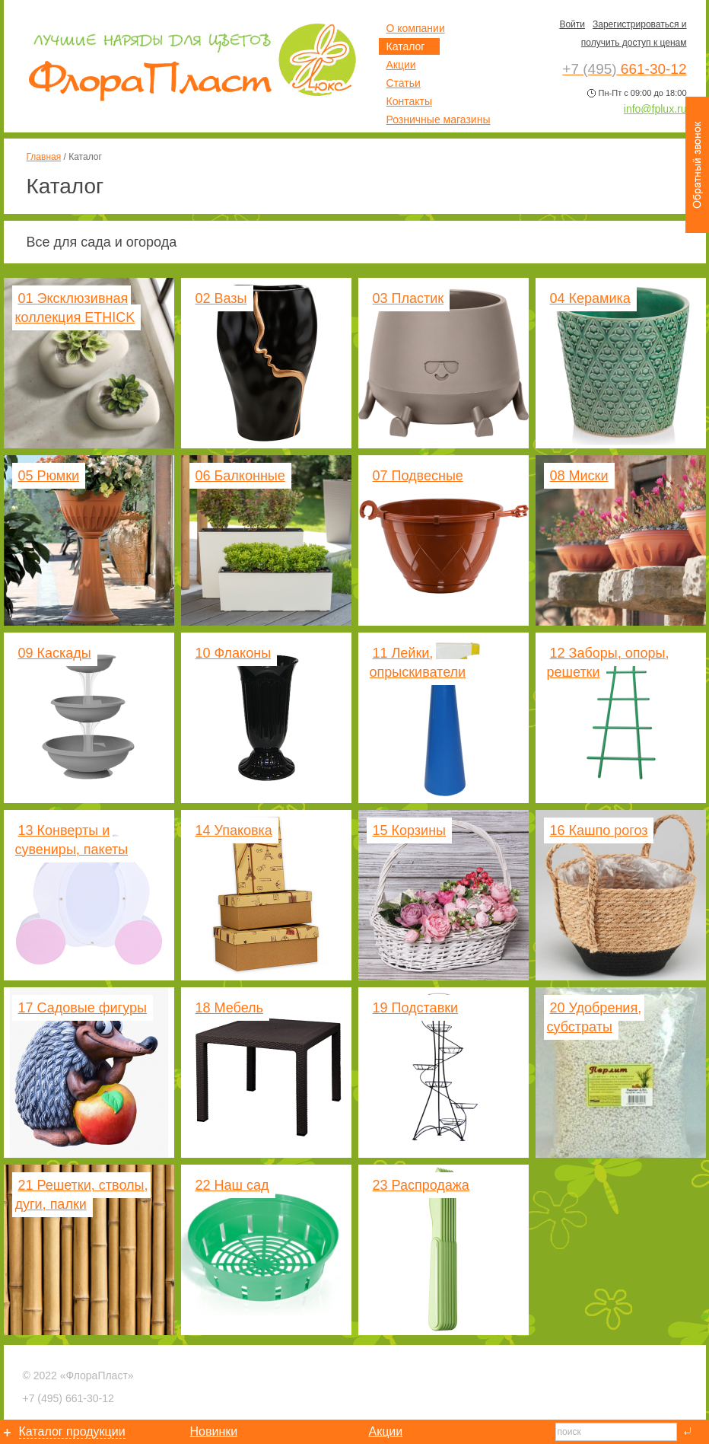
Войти (572, 24)
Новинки (214, 1431)
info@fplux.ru (655, 109)
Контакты (409, 101)
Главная (44, 156)
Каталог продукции (72, 1431)
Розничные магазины (438, 119)
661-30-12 (68, 1398)
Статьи (403, 83)
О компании (415, 28)
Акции (401, 65)
